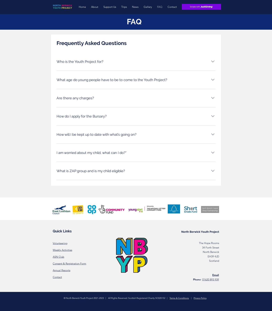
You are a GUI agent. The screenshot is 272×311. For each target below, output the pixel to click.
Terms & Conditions (179, 298)
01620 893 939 (210, 279)
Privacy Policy (200, 298)
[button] (94, 7)
